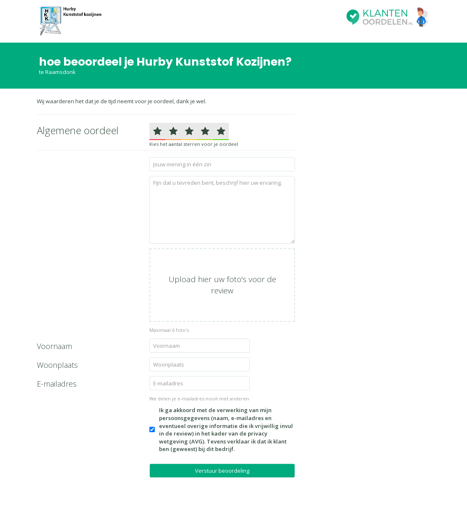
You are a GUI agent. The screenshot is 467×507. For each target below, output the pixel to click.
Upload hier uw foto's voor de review (222, 285)
